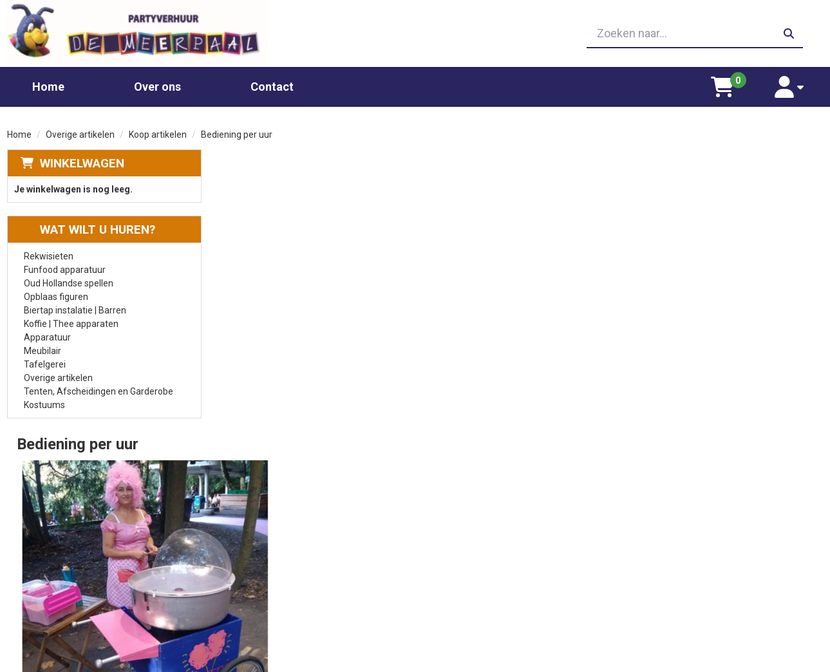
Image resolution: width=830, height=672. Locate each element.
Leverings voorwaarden (685, 530)
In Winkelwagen (761, 297)
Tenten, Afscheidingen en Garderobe (98, 391)
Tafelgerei (45, 364)
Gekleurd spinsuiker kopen (282, 581)
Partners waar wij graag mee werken (508, 530)
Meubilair (42, 350)
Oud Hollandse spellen (68, 282)
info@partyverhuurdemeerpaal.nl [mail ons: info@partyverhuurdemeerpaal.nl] (103, 588)
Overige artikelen (80, 134)
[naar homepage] (137, 33)
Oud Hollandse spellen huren (286, 607)
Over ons (157, 86)
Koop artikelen (158, 134)
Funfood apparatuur (65, 269)
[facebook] (811, 661)
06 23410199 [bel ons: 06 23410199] (62, 566)
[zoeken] (788, 33)
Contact (272, 86)
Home (48, 86)
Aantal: (755, 188)
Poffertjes (250, 620)
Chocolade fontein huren (279, 530)
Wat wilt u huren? (88, 228)
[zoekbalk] (693, 33)
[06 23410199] (415, 33)
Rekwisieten (48, 255)
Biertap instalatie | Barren (75, 309)
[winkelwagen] (724, 86)
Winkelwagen (82, 162)
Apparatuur (47, 336)
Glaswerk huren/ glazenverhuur (293, 542)
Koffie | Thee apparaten (71, 323)
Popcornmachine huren (277, 555)
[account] (790, 86)
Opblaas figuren (56, 296)
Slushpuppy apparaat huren (285, 594)
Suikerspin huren (263, 568)
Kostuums (44, 404)
